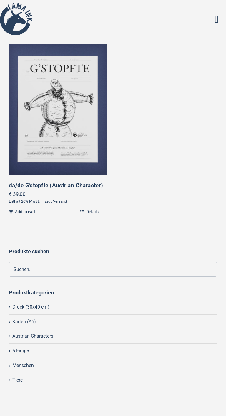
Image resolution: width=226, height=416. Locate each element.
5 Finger (20, 350)
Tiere (17, 380)
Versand (60, 201)
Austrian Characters (32, 336)
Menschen (23, 365)
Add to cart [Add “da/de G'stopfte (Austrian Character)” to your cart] (22, 211)
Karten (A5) (24, 321)
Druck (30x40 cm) (30, 307)
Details (89, 211)
